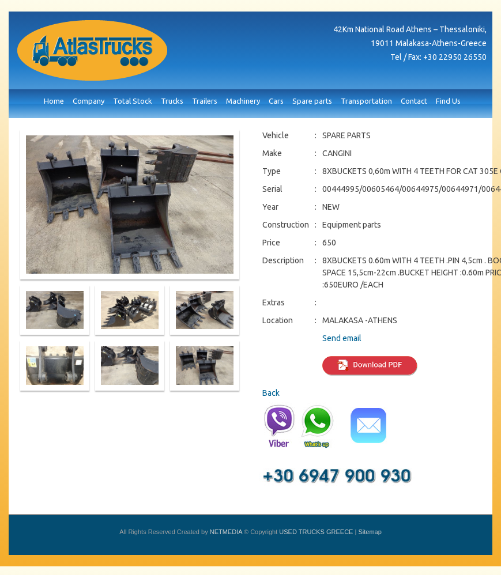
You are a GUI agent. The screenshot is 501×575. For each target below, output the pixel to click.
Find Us (448, 101)
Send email (341, 338)
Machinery (243, 101)
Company (88, 101)
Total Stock (132, 101)
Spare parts (312, 101)
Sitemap (369, 531)
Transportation (366, 101)
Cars (276, 101)
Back (271, 393)
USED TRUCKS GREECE (92, 50)
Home (54, 101)
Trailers (204, 101)
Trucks (172, 101)
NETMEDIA (226, 531)
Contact (414, 101)
